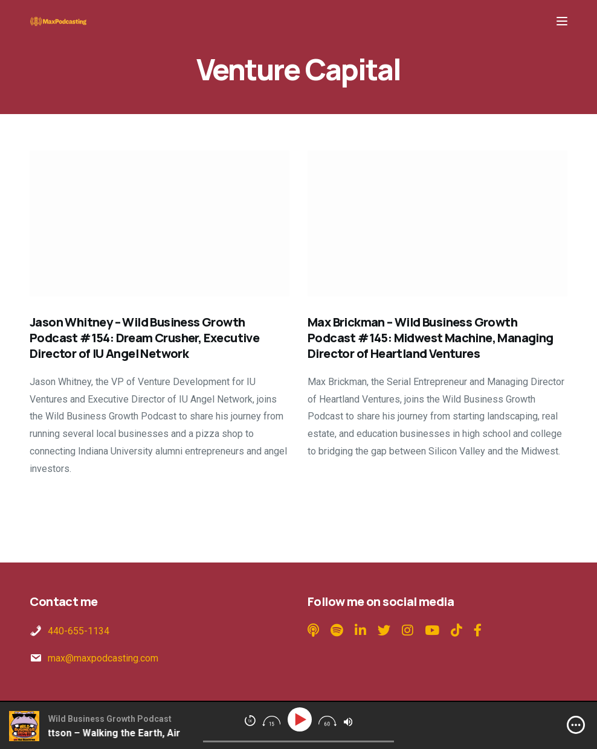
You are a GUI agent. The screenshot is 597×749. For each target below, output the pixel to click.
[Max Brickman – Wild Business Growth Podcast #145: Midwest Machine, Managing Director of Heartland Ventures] (437, 223)
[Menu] (562, 21)
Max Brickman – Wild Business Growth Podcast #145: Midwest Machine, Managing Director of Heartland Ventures (430, 338)
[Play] (301, 719)
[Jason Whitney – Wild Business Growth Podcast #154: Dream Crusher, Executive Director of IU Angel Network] (159, 223)
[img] (576, 725)
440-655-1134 (78, 631)
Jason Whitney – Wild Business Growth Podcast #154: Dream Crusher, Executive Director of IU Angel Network (144, 338)
